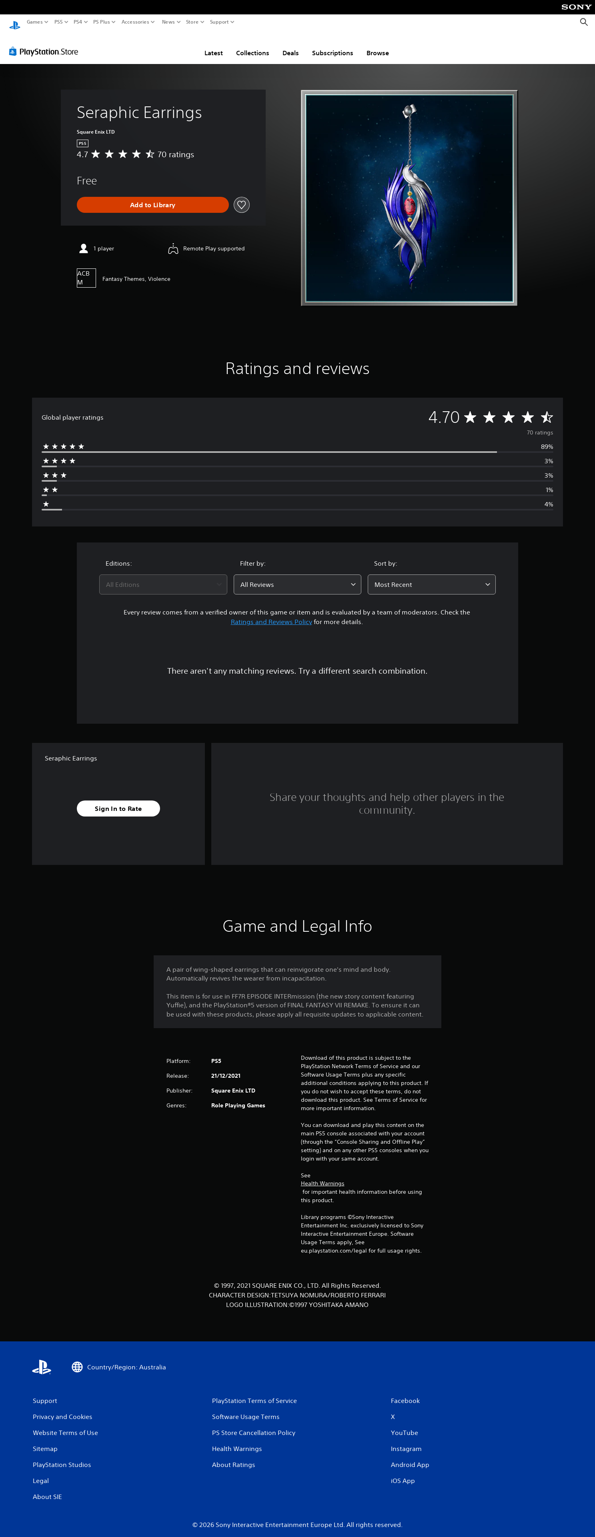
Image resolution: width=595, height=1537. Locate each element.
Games (35, 22)
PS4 (78, 22)
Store (192, 22)
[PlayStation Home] (15, 22)
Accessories (135, 22)
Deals (290, 45)
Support (219, 22)
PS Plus (101, 22)
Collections (252, 45)
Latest (213, 45)
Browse (378, 45)
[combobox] (163, 577)
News (168, 22)
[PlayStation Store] (45, 43)
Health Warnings (323, 1175)
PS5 (58, 22)
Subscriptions (332, 45)
